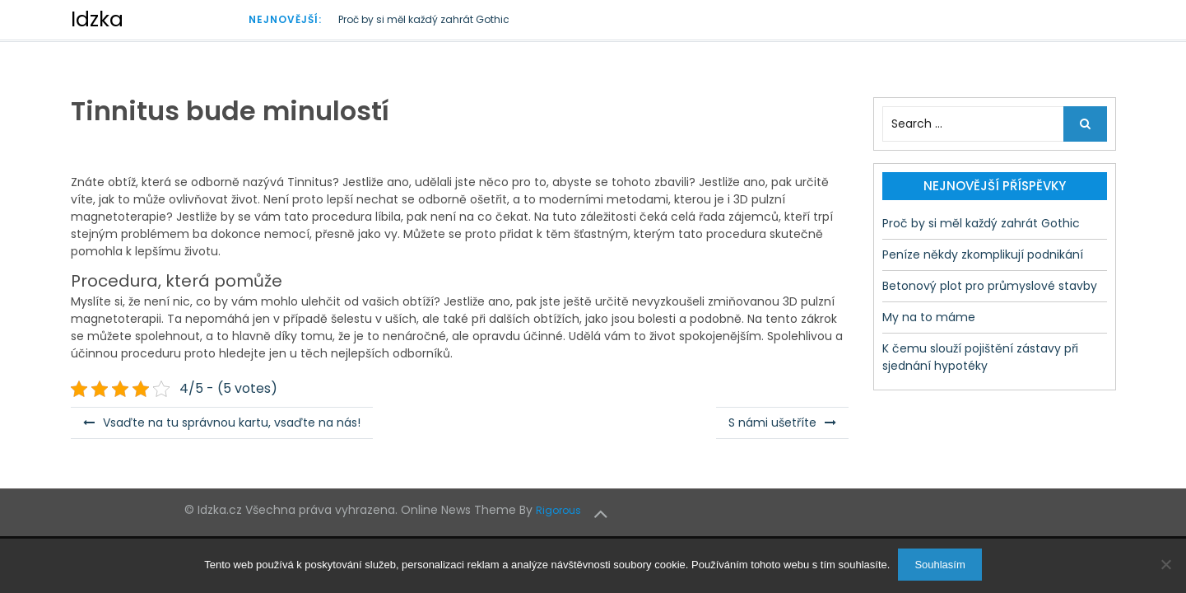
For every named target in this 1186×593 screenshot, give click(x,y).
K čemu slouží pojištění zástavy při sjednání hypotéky (980, 357)
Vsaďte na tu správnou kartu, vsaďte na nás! (231, 422)
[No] (1165, 564)
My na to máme (928, 317)
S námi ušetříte (772, 422)
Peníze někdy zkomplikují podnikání (982, 254)
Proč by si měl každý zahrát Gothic (423, 19)
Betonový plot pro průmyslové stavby (989, 286)
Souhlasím (939, 564)
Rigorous (558, 510)
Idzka (97, 19)
